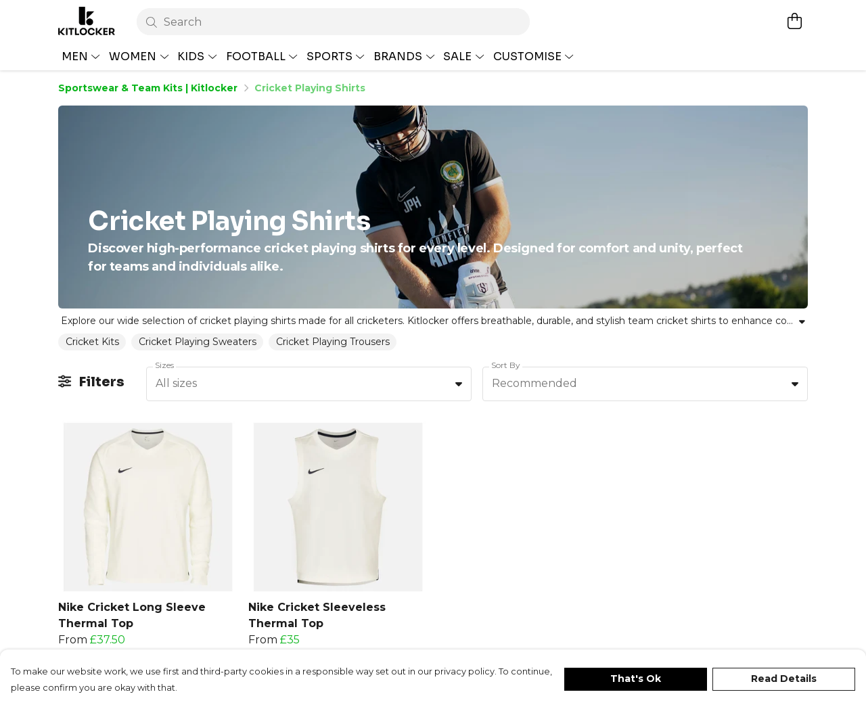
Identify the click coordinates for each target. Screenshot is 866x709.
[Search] (333, 21)
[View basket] (794, 21)
